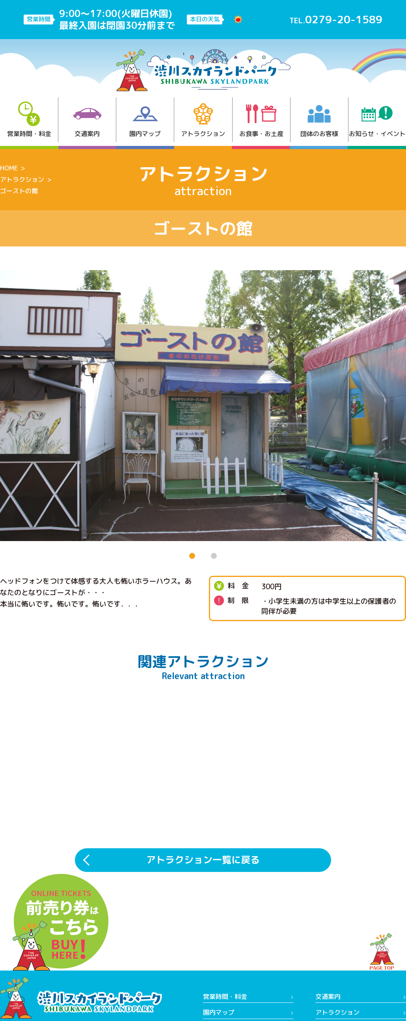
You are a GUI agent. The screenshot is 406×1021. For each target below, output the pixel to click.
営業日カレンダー (228, 988)
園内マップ (145, 119)
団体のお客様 (319, 119)
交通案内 (87, 119)
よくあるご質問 (337, 972)
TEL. (335, 19)
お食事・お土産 (261, 119)
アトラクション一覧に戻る (203, 787)
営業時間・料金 (29, 119)
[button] (192, 556)
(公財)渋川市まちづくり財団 (355, 988)
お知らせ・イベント (377, 119)
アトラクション (203, 119)
